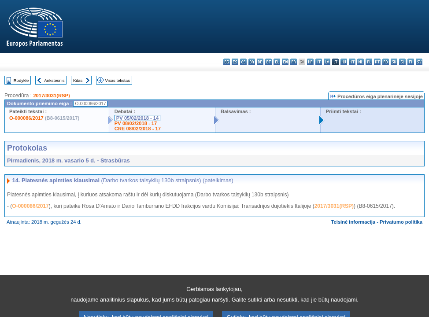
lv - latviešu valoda (327, 62)
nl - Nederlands (360, 62)
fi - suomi (410, 62)
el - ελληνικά (277, 62)
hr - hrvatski (310, 62)
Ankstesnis (54, 80)
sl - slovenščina (402, 62)
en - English (285, 62)
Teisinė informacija (353, 222)
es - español (235, 62)
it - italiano (318, 62)
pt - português (377, 62)
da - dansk (251, 62)
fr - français (293, 62)
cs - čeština (243, 62)
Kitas (77, 80)
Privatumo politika (401, 222)
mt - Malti (352, 62)
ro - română (385, 62)
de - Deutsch (260, 62)
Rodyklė (21, 80)
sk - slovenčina (394, 62)
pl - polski (369, 62)
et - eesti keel (268, 62)
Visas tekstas (117, 80)
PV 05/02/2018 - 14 (137, 118)
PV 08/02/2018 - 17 (136, 123)
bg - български (226, 62)
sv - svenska (419, 62)
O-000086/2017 (26, 118)
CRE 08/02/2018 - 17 (138, 128)
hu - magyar (343, 62)
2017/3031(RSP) (51, 95)
